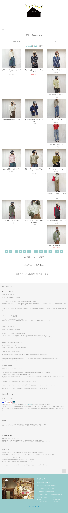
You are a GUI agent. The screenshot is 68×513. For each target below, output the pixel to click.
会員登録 (34, 491)
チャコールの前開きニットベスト (56, 174)
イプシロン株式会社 (27, 360)
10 (29, 207)
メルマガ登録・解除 (34, 498)
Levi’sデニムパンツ (11, 123)
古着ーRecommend (6, 29)
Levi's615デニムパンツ (34, 123)
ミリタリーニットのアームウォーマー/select (34, 175)
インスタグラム (43, 444)
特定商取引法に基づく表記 (34, 477)
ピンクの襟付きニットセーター (56, 123)
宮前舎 (46, 457)
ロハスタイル (44, 455)
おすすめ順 (29, 46)
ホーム (34, 466)
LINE (38, 441)
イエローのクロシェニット (11, 96)
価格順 (35, 46)
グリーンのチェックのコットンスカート (11, 70)
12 (36, 207)
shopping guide (34, 501)
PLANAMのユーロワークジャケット (56, 97)
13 (41, 207)
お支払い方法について (34, 470)
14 (45, 207)
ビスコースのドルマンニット (34, 148)
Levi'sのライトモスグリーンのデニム (56, 149)
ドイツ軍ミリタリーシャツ (11, 174)
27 (57, 207)
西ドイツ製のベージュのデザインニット (11, 149)
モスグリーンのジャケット (11, 201)
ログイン (34, 494)
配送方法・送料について (34, 473)
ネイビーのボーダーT (56, 70)
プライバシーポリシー (34, 480)
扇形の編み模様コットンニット (34, 96)
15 (50, 207)
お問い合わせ (34, 484)
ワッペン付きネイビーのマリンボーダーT (34, 70)
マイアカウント (34, 487)
